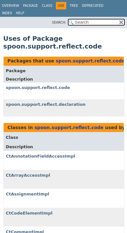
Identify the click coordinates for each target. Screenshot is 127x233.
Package (30, 5)
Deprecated (92, 5)
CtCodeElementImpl (29, 213)
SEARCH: (59, 22)
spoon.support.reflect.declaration (46, 104)
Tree (74, 5)
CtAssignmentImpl (27, 194)
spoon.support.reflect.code (90, 60)
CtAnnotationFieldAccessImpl (40, 156)
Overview (10, 5)
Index (7, 13)
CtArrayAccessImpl (28, 175)
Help (20, 13)
